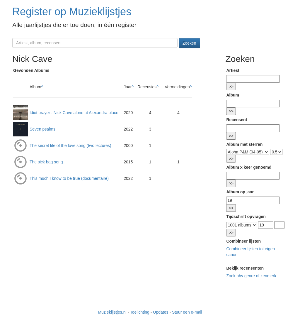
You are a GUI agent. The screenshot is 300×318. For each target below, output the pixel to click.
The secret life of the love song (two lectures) (70, 145)
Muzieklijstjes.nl (112, 312)
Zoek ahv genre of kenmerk (251, 275)
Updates (160, 312)
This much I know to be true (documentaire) (69, 178)
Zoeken (189, 43)
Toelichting (139, 312)
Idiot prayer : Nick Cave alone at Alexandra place (74, 112)
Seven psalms (42, 129)
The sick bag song (46, 162)
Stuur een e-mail (187, 312)
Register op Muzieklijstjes (71, 12)
